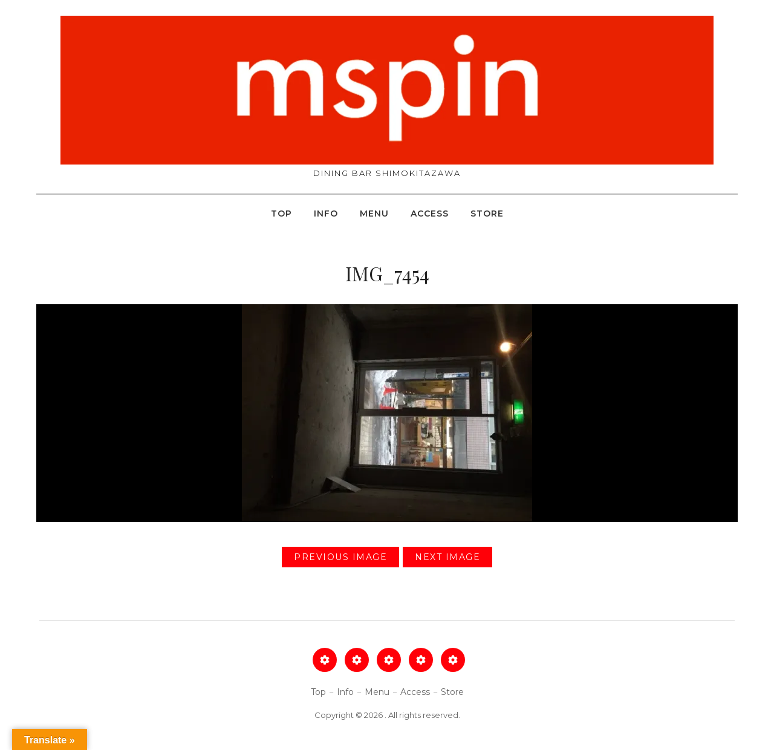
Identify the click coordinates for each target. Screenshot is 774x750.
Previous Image (340, 557)
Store (487, 213)
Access (430, 213)
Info (326, 213)
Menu (374, 213)
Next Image (447, 557)
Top (281, 213)
